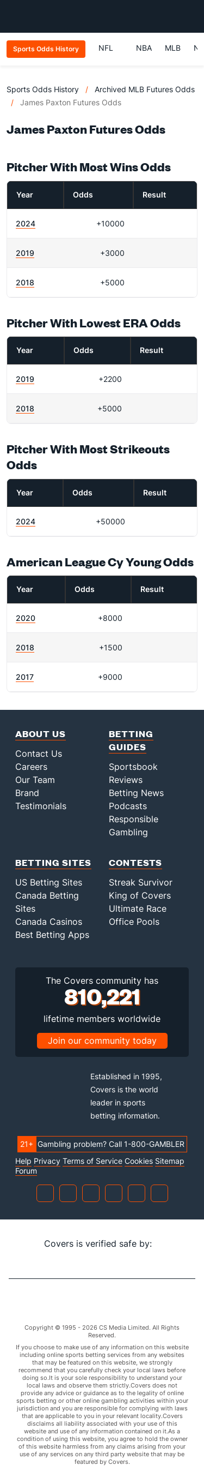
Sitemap (169, 1161)
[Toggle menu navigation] (189, 16)
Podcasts (128, 805)
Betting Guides (131, 740)
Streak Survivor (140, 882)
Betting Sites (53, 862)
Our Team (35, 779)
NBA (144, 47)
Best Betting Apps (52, 934)
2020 (25, 618)
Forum (26, 1171)
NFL (110, 47)
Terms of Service (92, 1161)
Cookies (139, 1161)
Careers (31, 766)
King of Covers (140, 895)
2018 (25, 282)
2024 (25, 223)
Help (23, 1161)
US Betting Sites (48, 882)
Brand (27, 792)
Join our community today (102, 1040)
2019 (25, 253)
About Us (40, 733)
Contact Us (38, 753)
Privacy (47, 1161)
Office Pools (134, 921)
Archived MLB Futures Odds (145, 89)
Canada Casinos (48, 921)
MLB (173, 47)
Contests (135, 862)
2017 (25, 676)
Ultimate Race (137, 908)
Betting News (136, 792)
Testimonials (40, 805)
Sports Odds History (43, 89)
